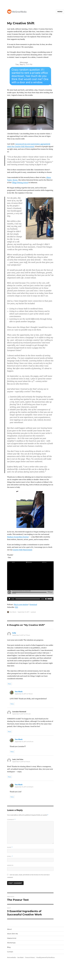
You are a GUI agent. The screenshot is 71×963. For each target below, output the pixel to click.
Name (9, 847)
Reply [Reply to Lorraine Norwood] (9, 731)
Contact (10, 952)
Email (10, 856)
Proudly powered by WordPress (45, 957)
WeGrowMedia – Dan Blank (15, 957)
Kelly (14, 633)
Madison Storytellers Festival (18, 537)
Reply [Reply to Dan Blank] (12, 704)
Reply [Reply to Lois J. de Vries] (9, 777)
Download (33, 604)
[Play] (9, 599)
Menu (59, 12)
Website (10, 865)
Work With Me (12, 934)
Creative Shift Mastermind (22, 550)
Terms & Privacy (30, 957)
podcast (33, 612)
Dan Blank (13, 612)
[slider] (28, 598)
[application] (30, 599)
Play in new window (21, 604)
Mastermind (11, 938)
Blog (9, 947)
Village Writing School (20, 182)
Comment (11, 819)
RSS (16, 607)
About (9, 929)
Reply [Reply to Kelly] (9, 683)
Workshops (11, 943)
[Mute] (46, 599)
